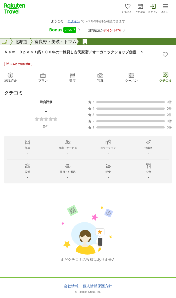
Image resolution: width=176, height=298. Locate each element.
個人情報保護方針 (97, 286)
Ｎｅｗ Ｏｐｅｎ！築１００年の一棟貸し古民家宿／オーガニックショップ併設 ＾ (74, 51)
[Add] (165, 54)
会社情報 (71, 286)
